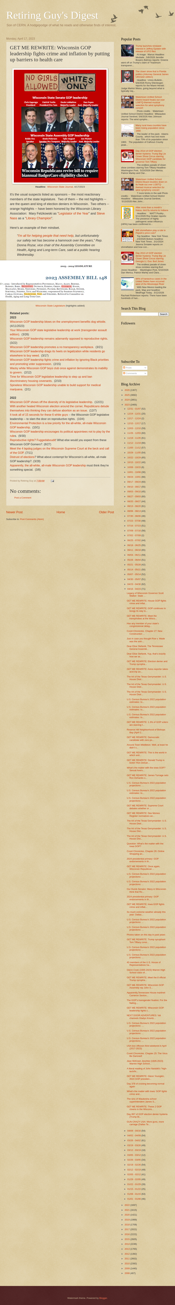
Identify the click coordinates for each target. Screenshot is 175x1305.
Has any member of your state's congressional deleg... (143, 624)
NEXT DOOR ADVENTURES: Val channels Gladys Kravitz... (144, 1016)
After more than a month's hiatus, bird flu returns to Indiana (152, 208)
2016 (127, 1234)
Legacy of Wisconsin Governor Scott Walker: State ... (145, 594)
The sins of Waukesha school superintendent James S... (141, 1100)
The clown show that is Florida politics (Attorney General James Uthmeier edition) (152, 74)
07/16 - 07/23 (134, 525)
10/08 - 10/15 (134, 467)
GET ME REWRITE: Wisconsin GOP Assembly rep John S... (145, 986)
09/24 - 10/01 (134, 477)
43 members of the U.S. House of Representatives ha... (144, 963)
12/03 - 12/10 (134, 428)
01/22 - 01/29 (134, 1184)
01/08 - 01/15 (134, 1194)
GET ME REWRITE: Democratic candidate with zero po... (143, 738)
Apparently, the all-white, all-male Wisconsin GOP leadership (48, 465)
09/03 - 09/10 (134, 491)
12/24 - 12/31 (134, 413)
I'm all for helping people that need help (46, 235)
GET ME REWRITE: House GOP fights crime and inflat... (146, 602)
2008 (127, 1273)
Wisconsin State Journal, (60, 186)
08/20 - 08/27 (134, 501)
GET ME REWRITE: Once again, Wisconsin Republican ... (143, 867)
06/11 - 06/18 (134, 550)
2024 (127, 399)
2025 (127, 395)
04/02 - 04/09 (134, 1135)
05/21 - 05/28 (134, 564)
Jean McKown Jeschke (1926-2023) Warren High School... (145, 1062)
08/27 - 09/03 (134, 496)
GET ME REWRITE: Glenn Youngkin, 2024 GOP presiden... (145, 1077)
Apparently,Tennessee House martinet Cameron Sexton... (146, 994)
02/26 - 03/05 (134, 1159)
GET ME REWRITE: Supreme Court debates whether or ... (145, 807)
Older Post (106, 512)
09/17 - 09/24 (134, 482)
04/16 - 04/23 (134, 589)
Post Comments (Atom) (32, 519)
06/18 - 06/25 (134, 545)
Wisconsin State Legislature (50, 305)
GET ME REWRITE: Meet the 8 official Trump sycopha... (146, 978)
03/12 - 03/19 (134, 1150)
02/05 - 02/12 (134, 1174)
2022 (127, 1205)
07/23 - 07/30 (134, 520)
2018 (127, 1224)
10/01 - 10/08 (134, 472)
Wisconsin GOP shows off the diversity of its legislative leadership (51, 402)
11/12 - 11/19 (134, 443)
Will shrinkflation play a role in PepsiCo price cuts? (151, 231)
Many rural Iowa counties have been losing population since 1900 (151, 128)
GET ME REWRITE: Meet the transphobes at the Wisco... (142, 617)
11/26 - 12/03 (134, 433)
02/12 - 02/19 (134, 1169)
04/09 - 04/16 (134, 1130)
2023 (127, 404)
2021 (127, 1210)
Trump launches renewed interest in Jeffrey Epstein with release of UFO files (151, 49)
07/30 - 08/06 (134, 516)
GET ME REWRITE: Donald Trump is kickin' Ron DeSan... (145, 761)
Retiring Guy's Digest (52, 15)
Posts (127, 367)
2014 (127, 1244)
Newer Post (14, 512)
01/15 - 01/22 (134, 1189)
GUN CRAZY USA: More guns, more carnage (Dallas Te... (145, 1123)
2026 (127, 390)
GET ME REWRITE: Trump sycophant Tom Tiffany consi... (146, 940)
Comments (130, 373)
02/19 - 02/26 (134, 1164)
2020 (127, 1214)
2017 (127, 1229)
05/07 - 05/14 (134, 574)
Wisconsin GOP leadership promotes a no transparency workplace (51, 347)
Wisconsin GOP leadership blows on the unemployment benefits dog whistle (57, 321)
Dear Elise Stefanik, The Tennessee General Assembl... (145, 647)
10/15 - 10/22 (134, 462)
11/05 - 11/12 (134, 447)
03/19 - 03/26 (134, 1145)
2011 (127, 1258)
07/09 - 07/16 (134, 530)
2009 (127, 1268)
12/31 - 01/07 (134, 408)
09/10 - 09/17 (134, 486)
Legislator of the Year (73, 213)
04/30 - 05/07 (134, 579)
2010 (127, 1263)
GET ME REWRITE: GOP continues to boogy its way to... (146, 609)
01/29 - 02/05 (134, 1179)
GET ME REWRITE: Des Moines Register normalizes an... (143, 814)
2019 (127, 1219)
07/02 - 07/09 (134, 535)
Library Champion (38, 218)
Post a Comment (22, 497)
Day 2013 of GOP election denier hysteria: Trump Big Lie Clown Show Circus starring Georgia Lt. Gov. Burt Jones (151, 257)
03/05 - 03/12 (134, 1155)
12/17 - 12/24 (134, 418)
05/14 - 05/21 (134, 569)
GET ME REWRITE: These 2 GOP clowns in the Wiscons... (144, 1108)
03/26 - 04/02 (134, 1140)
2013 (127, 1249)
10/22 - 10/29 (134, 457)
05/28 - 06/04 (134, 560)
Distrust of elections (22, 456)
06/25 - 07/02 (134, 540)
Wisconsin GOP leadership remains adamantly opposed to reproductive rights (58, 338)
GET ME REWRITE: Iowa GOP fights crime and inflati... (145, 905)
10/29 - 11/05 (134, 452)
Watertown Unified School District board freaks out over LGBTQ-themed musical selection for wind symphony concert (150, 102)
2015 (127, 1239)
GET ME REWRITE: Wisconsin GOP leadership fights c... (145, 1009)
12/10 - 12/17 (134, 423)
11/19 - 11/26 (134, 438)
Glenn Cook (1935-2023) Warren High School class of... (146, 971)
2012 (127, 1254)
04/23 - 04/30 (134, 584)
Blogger (103, 1298)
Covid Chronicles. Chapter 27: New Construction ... (144, 632)
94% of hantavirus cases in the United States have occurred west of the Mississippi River (151, 281)
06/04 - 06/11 (134, 555)
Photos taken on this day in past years (146, 934)
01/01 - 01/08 (134, 1199)
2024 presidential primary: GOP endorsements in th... (143, 860)
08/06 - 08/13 (134, 511)
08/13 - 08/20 (134, 506)
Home (61, 512)
